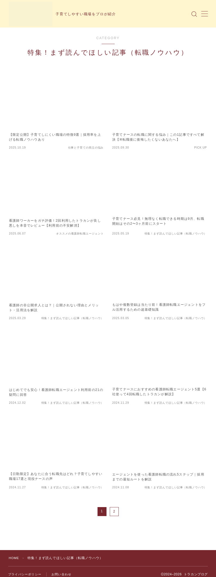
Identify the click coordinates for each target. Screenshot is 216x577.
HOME (14, 558)
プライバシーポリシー (24, 574)
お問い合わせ (61, 574)
